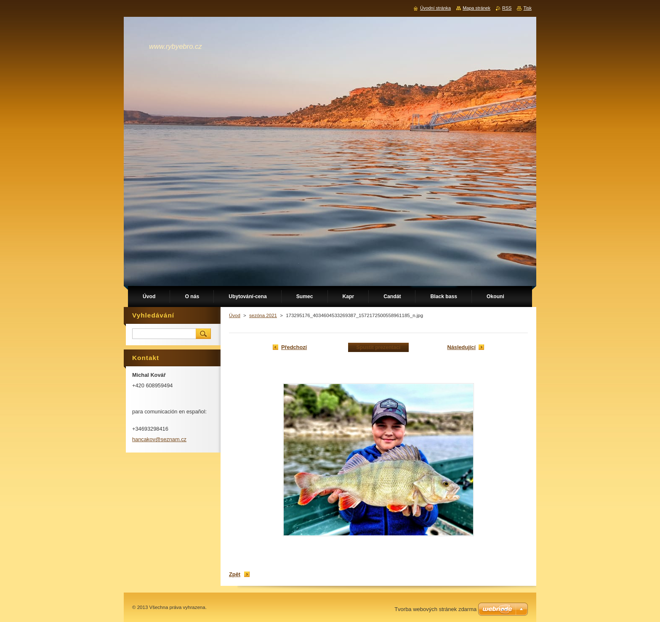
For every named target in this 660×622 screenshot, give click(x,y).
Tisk (527, 8)
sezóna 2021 (263, 315)
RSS (506, 8)
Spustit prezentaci (379, 347)
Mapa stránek (476, 8)
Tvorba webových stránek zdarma (435, 609)
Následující (461, 347)
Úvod (234, 315)
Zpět (234, 574)
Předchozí (294, 347)
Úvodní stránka (435, 8)
